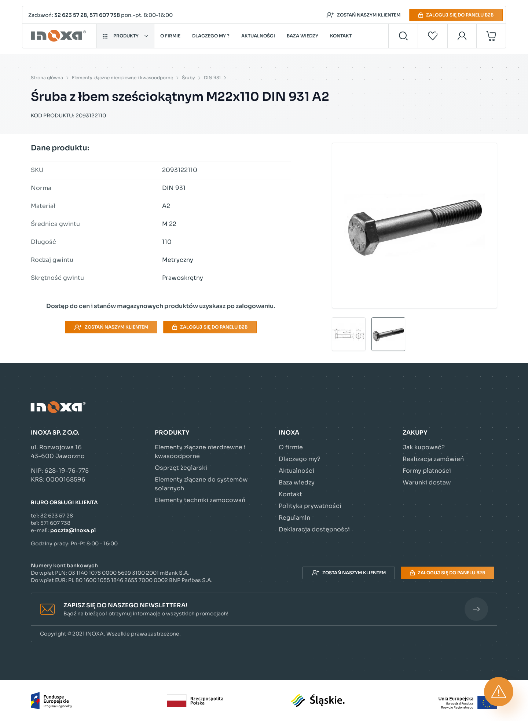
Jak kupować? (424, 447)
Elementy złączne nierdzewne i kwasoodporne (122, 77)
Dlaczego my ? (211, 36)
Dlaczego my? (299, 459)
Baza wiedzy (302, 36)
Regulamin (294, 517)
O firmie (170, 36)
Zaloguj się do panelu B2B (456, 15)
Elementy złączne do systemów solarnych (201, 484)
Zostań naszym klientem (363, 15)
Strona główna (47, 77)
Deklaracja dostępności (314, 529)
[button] (264, 609)
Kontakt (341, 36)
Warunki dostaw (427, 482)
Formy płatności (427, 471)
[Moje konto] (462, 36)
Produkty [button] (125, 36)
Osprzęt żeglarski (181, 468)
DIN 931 (212, 77)
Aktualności (258, 36)
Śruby (188, 77)
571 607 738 (104, 15)
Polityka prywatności (310, 506)
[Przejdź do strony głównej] (59, 36)
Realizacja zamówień (433, 459)
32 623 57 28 (70, 15)
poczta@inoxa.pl (73, 530)
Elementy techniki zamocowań (200, 500)
